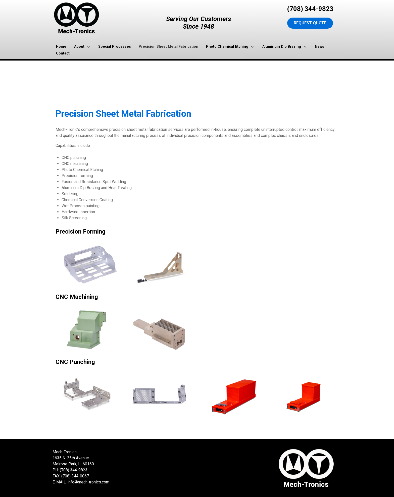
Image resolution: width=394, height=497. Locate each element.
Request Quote (310, 23)
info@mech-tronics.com (88, 482)
